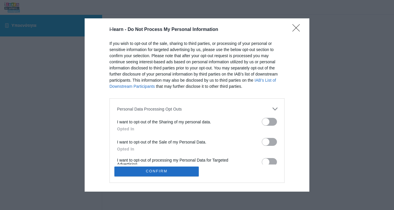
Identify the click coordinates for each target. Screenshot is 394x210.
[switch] (269, 122)
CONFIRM (157, 171)
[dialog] (197, 105)
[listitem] (197, 109)
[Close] (298, 29)
